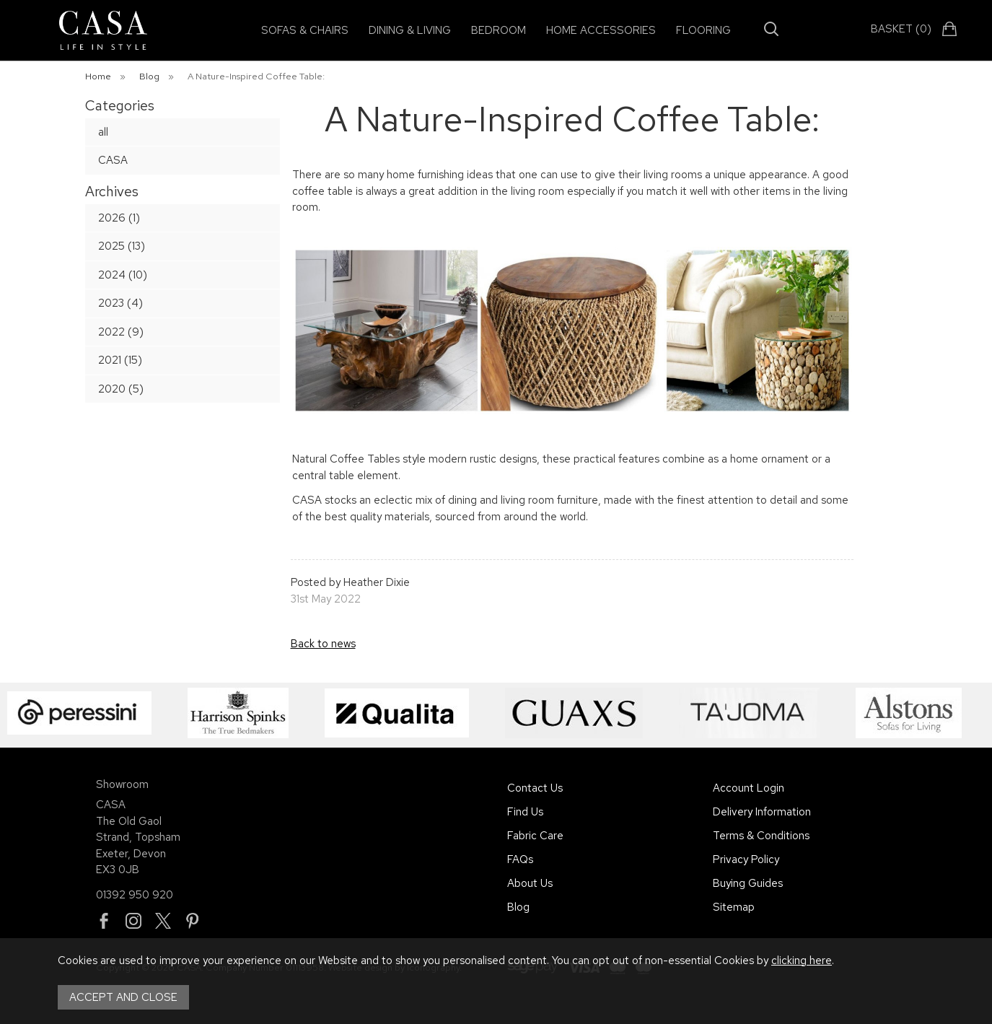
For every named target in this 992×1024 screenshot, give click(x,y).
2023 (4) (120, 303)
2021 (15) (120, 360)
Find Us (525, 812)
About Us (530, 883)
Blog (518, 907)
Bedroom (498, 30)
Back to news (323, 643)
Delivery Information (762, 812)
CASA (113, 160)
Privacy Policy (746, 859)
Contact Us (535, 788)
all (103, 132)
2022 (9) (121, 332)
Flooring (703, 30)
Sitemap (734, 907)
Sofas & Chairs (304, 30)
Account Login (748, 788)
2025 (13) (121, 246)
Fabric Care (535, 835)
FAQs (520, 859)
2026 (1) (119, 218)
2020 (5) (121, 389)
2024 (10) (122, 275)
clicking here (801, 960)
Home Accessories (601, 30)
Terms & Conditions (761, 835)
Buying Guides (748, 883)
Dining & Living (410, 30)
